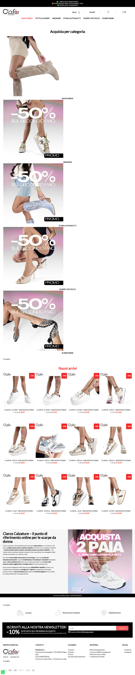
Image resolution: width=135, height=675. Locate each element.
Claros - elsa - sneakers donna (19, 511)
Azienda (71, 652)
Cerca (76, 12)
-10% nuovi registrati (67, 2)
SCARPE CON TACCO (91, 18)
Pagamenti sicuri (115, 613)
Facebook (127, 650)
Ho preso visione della (81, 632)
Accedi (92, 12)
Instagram (128, 652)
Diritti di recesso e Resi (98, 654)
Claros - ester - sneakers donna (116, 511)
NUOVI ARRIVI (27, 18)
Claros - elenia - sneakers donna (19, 410)
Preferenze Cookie (60, 659)
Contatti (71, 650)
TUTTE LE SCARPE (42, 18)
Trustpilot (6, 359)
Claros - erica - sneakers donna (116, 410)
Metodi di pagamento (97, 650)
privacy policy (88, 632)
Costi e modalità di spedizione (100, 652)
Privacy (70, 654)
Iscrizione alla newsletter (76, 657)
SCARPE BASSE (108, 18)
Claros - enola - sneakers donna (83, 460)
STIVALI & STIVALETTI (72, 18)
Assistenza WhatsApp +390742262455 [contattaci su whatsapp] (67, 595)
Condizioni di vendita (97, 657)
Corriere (28, 613)
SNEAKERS (56, 18)
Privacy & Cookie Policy (43, 659)
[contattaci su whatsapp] (3, 672)
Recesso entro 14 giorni (71, 613)
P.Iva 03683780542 (42, 657)
